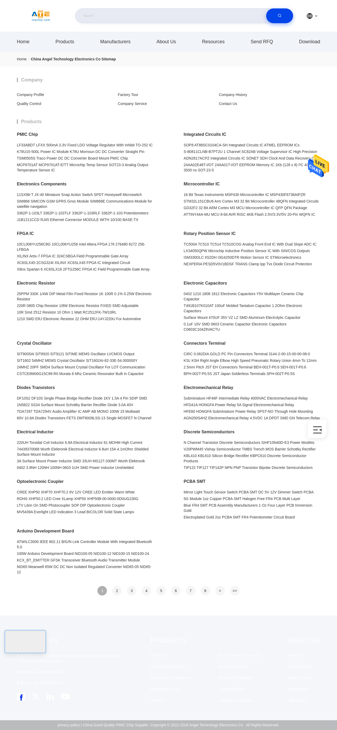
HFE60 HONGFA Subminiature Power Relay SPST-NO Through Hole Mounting (248, 411)
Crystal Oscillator (34, 343)
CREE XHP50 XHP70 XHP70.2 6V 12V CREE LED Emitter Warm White (76, 492)
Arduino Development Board (45, 531)
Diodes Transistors (36, 387)
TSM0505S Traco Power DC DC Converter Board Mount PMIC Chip (72, 158)
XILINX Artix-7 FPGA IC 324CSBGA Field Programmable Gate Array (72, 256)
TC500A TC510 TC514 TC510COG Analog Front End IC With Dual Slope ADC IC (250, 244)
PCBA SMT (195, 481)
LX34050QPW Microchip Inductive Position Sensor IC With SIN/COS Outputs (247, 251)
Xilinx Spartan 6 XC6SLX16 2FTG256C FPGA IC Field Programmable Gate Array (83, 269)
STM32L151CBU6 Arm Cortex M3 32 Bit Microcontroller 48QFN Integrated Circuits (251, 201)
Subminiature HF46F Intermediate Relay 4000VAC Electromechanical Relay (246, 398)
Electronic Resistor (36, 283)
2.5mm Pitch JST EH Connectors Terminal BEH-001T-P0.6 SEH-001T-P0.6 (245, 367)
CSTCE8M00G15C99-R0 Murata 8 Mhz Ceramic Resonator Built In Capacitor (80, 374)
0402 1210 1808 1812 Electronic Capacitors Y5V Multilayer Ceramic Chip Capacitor (244, 296)
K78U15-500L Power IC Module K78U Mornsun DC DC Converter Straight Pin (80, 152)
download (309, 41)
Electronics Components (41, 184)
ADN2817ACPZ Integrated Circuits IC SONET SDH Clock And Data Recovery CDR (252, 158)
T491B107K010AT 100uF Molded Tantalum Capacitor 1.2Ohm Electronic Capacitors (243, 308)
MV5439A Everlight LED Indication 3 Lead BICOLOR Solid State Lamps (75, 512)
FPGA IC (25, 233)
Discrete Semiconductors (209, 432)
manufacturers (115, 41)
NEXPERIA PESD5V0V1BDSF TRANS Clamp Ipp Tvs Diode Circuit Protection (248, 264)
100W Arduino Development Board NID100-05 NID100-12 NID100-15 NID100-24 (83, 553)
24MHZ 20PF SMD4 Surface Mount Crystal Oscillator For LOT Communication (81, 367)
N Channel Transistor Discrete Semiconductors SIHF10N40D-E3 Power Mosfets (249, 442)
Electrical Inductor (35, 432)
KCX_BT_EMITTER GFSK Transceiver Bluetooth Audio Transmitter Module (78, 560)
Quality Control (29, 104)
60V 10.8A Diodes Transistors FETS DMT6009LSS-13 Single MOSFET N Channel (84, 418)
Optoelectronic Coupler (40, 481)
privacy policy (299, 689)
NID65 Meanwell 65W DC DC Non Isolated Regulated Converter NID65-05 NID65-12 (84, 569)
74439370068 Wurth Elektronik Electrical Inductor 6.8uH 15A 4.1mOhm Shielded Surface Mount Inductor (82, 452)
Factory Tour (128, 95)
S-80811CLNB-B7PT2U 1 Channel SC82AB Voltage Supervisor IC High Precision (250, 152)
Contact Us (228, 104)
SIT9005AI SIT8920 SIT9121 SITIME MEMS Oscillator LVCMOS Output (75, 354)
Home (23, 41)
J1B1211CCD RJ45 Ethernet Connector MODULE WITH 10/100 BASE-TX (77, 220)
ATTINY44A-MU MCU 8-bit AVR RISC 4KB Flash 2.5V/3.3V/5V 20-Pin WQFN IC (249, 214)
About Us (166, 41)
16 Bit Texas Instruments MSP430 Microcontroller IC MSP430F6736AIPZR (245, 195)
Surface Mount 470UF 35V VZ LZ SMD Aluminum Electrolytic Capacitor (242, 317)
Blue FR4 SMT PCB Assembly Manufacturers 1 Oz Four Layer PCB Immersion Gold (248, 508)
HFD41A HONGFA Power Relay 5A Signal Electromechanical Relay (239, 405)
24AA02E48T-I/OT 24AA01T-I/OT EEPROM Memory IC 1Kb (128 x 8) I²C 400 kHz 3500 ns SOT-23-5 (251, 167)
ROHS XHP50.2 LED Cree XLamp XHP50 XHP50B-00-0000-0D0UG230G (77, 499)
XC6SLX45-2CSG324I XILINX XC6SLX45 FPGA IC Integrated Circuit (73, 263)
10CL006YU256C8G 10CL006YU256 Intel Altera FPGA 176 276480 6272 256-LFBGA (81, 247)
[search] (279, 15)
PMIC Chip (27, 134)
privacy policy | (70, 725)
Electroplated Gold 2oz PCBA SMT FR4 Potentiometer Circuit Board (239, 517)
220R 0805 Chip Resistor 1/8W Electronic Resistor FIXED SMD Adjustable (77, 306)
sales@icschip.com (43, 672)
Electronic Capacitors (205, 283)
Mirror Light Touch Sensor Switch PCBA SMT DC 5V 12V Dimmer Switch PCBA (249, 492)
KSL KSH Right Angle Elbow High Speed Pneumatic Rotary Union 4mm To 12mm (250, 360)
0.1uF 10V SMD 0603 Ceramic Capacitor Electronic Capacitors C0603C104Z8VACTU (235, 327)
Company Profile (30, 95)
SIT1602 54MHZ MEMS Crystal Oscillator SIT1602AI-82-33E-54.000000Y (77, 360)
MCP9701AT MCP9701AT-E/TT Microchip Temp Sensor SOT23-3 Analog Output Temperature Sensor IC (82, 167)
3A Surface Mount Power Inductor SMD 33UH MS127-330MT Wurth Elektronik (81, 461)
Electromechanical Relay (209, 387)
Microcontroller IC (202, 184)
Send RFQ (262, 41)
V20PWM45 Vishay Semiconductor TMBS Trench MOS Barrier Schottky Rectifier (250, 449)
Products (65, 41)
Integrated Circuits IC (205, 134)
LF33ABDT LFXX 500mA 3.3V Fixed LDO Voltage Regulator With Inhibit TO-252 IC (85, 145)
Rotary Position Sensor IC (210, 233)
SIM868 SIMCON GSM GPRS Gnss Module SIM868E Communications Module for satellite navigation (84, 204)
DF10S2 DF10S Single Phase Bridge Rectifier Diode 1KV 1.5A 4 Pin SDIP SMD (82, 398)
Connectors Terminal (205, 343)
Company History (233, 95)
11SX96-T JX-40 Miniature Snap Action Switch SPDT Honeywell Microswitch (79, 195)
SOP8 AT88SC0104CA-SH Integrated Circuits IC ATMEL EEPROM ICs (242, 145)
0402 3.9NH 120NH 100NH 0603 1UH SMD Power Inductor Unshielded (75, 467)
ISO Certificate (300, 666)
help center (297, 700)
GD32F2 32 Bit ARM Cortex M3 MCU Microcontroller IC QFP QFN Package (245, 208)
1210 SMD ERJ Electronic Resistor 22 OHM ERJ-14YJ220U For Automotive (79, 319)
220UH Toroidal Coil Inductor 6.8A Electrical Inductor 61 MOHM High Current (79, 442)
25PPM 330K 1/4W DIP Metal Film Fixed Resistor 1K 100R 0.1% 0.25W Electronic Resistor (84, 296)
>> (234, 591)
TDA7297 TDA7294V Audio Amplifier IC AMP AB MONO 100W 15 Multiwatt (78, 411)
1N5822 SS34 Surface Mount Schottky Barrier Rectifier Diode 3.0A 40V (75, 405)
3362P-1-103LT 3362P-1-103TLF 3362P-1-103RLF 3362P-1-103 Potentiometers (82, 213)
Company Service (132, 104)
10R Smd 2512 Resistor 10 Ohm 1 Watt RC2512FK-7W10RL (66, 312)
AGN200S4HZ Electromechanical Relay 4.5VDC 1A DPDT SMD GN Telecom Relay (252, 418)
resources (213, 41)
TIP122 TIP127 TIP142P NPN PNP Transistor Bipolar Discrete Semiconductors (248, 467)
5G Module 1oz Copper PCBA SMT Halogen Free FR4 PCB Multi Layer (242, 499)
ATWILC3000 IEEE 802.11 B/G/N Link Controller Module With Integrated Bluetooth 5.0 (84, 544)
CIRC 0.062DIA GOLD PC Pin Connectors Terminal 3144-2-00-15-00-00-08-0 (247, 354)
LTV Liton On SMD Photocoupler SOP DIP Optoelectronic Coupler (71, 505)
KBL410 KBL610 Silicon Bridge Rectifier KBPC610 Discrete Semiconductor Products (245, 458)
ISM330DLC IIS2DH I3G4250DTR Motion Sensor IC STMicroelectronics (242, 257)
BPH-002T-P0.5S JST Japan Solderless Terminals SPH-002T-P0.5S (239, 374)
